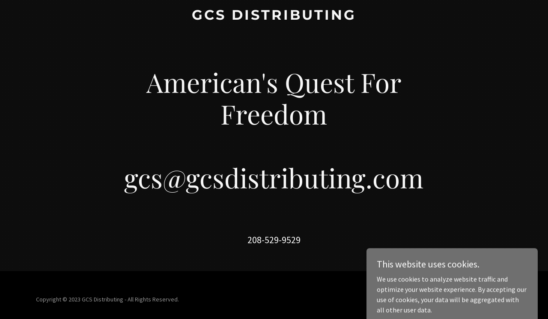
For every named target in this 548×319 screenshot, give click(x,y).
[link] (274, 17)
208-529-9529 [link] (274, 240)
